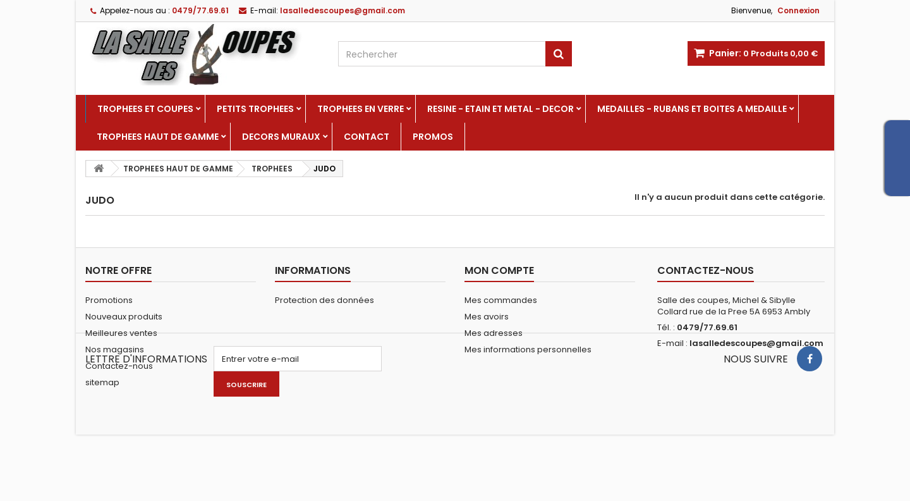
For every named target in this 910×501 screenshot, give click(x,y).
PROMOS (433, 136)
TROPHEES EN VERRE (360, 108)
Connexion (798, 10)
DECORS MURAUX (281, 136)
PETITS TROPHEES (255, 108)
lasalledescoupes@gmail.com (756, 343)
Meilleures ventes (121, 333)
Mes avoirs (486, 317)
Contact (366, 136)
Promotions (109, 300)
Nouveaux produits (123, 317)
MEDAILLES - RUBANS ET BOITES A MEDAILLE (692, 108)
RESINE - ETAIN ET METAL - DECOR (500, 108)
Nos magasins (114, 349)
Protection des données (324, 300)
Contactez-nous (119, 366)
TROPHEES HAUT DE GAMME (158, 136)
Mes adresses (493, 333)
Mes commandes (500, 300)
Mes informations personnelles (528, 349)
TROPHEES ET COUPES (145, 108)
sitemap (102, 382)
